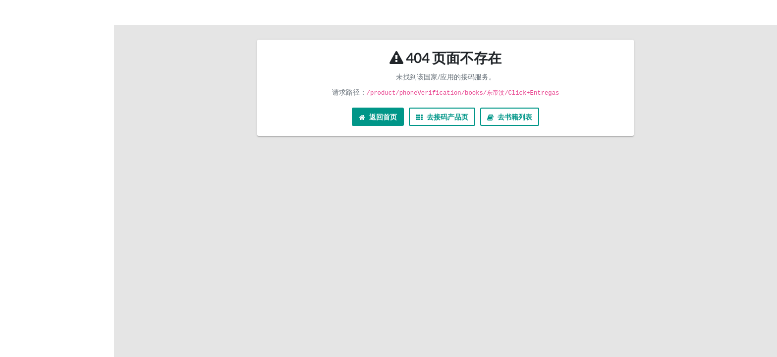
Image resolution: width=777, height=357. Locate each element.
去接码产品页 (442, 117)
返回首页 (378, 117)
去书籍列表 (509, 117)
